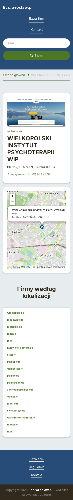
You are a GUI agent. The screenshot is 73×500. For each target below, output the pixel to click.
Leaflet (26, 267)
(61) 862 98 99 (41, 174)
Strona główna (14, 75)
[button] (42, 227)
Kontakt (36, 30)
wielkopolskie (15, 131)
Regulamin (36, 467)
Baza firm (36, 18)
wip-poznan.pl (18, 174)
